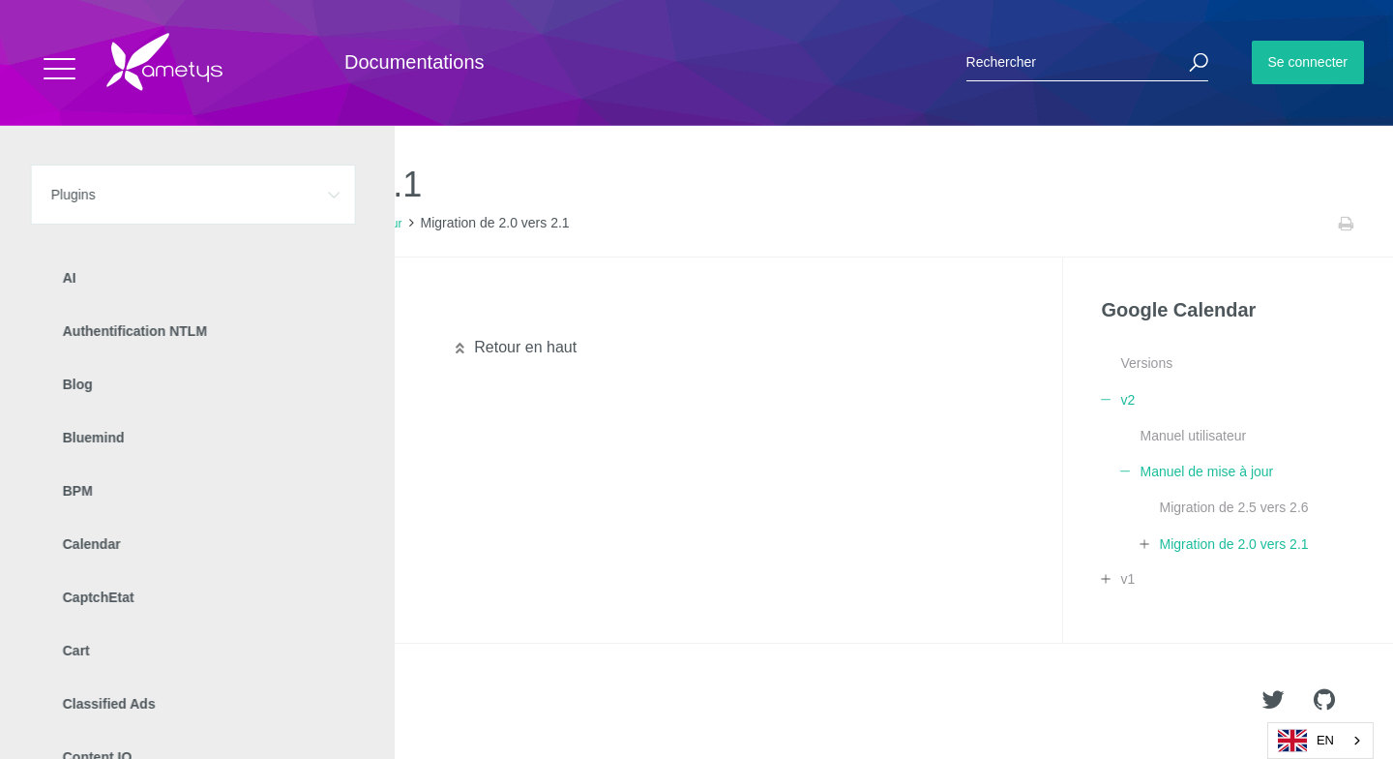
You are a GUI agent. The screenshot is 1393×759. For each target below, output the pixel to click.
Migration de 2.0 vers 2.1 (1233, 544)
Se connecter (1308, 62)
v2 (263, 223)
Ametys (128, 702)
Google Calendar (195, 223)
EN (1306, 740)
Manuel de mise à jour (344, 223)
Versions (1146, 363)
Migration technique (133, 311)
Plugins (114, 223)
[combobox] (1320, 740)
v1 (1127, 579)
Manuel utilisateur (1193, 435)
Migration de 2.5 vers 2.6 (1233, 507)
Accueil (57, 223)
